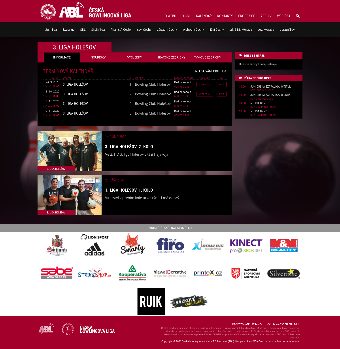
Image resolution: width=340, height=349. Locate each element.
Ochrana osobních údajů (283, 324)
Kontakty (225, 15)
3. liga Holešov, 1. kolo (129, 190)
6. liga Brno (258, 103)
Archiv (266, 15)
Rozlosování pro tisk (209, 71)
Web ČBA (283, 15)
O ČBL (186, 15)
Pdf (221, 84)
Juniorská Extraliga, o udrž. (270, 95)
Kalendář (204, 15)
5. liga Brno (258, 111)
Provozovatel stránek (247, 324)
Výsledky (204, 84)
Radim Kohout (182, 82)
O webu (170, 15)
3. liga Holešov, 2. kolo (129, 146)
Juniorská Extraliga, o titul (270, 87)
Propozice (246, 15)
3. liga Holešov (75, 84)
